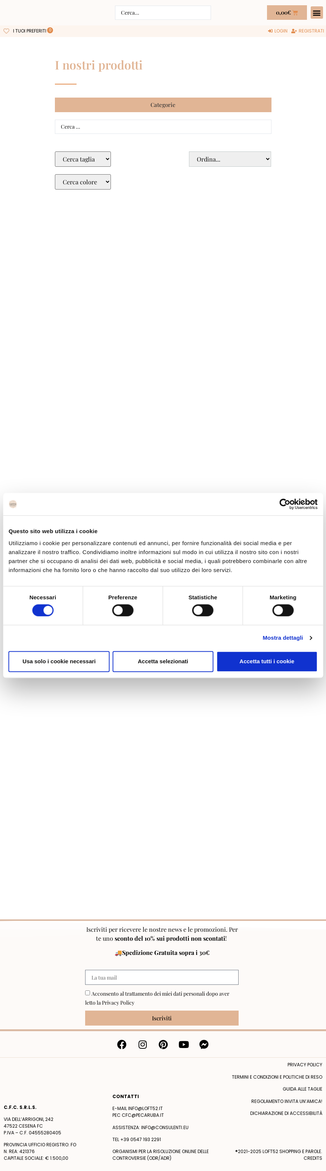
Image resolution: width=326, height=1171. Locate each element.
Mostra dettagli (283, 638)
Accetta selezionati (163, 661)
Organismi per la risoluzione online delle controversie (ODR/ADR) (160, 1154)
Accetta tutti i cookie (266, 661)
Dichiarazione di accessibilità (286, 1113)
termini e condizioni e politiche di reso (277, 1077)
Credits (313, 1158)
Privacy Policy (118, 1002)
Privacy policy (305, 1064)
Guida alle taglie (302, 1089)
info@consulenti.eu (165, 1127)
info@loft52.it (145, 1108)
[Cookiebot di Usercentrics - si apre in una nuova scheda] (284, 504)
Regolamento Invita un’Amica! (286, 1101)
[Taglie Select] (83, 159)
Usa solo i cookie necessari (59, 661)
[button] (317, 12)
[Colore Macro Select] (83, 182)
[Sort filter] (230, 159)
